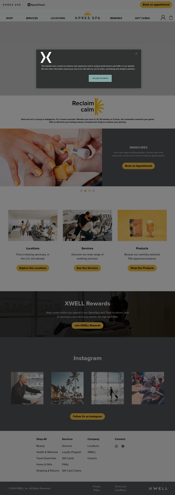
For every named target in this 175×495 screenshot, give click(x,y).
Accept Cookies (100, 78)
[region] (88, 69)
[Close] (136, 53)
